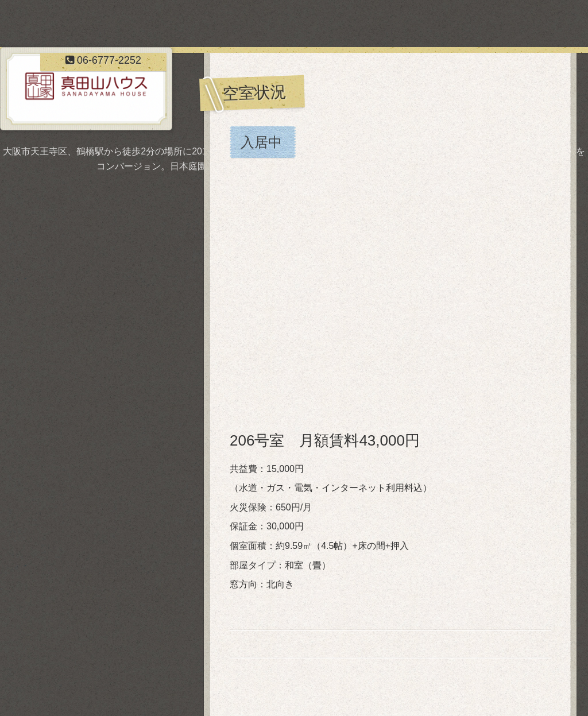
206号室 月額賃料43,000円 (325, 440)
